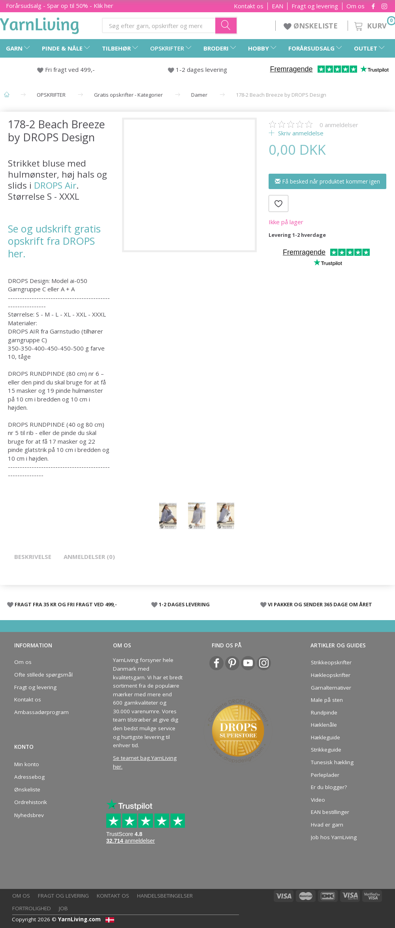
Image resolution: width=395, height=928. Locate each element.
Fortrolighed (31, 908)
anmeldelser (339, 125)
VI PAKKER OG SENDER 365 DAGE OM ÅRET (320, 604)
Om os (355, 6)
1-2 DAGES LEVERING (184, 604)
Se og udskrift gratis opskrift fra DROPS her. (54, 241)
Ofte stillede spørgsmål (43, 674)
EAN (277, 6)
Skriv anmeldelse (300, 133)
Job (63, 908)
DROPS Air (55, 185)
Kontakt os (248, 6)
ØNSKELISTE (312, 25)
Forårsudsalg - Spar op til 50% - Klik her (59, 5)
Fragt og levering (315, 6)
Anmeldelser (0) (89, 557)
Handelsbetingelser (165, 895)
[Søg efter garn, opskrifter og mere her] (226, 25)
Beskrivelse (32, 557)
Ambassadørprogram (41, 712)
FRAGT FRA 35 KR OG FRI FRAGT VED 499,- (66, 604)
